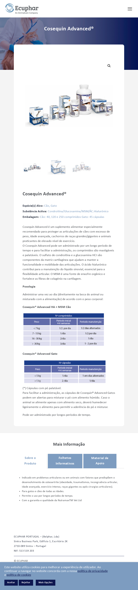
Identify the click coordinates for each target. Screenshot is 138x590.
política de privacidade (93, 571)
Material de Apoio (100, 461)
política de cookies (19, 575)
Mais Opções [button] (46, 582)
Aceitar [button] (11, 582)
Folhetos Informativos (65, 461)
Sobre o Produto (30, 461)
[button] (109, 66)
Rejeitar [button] (26, 582)
